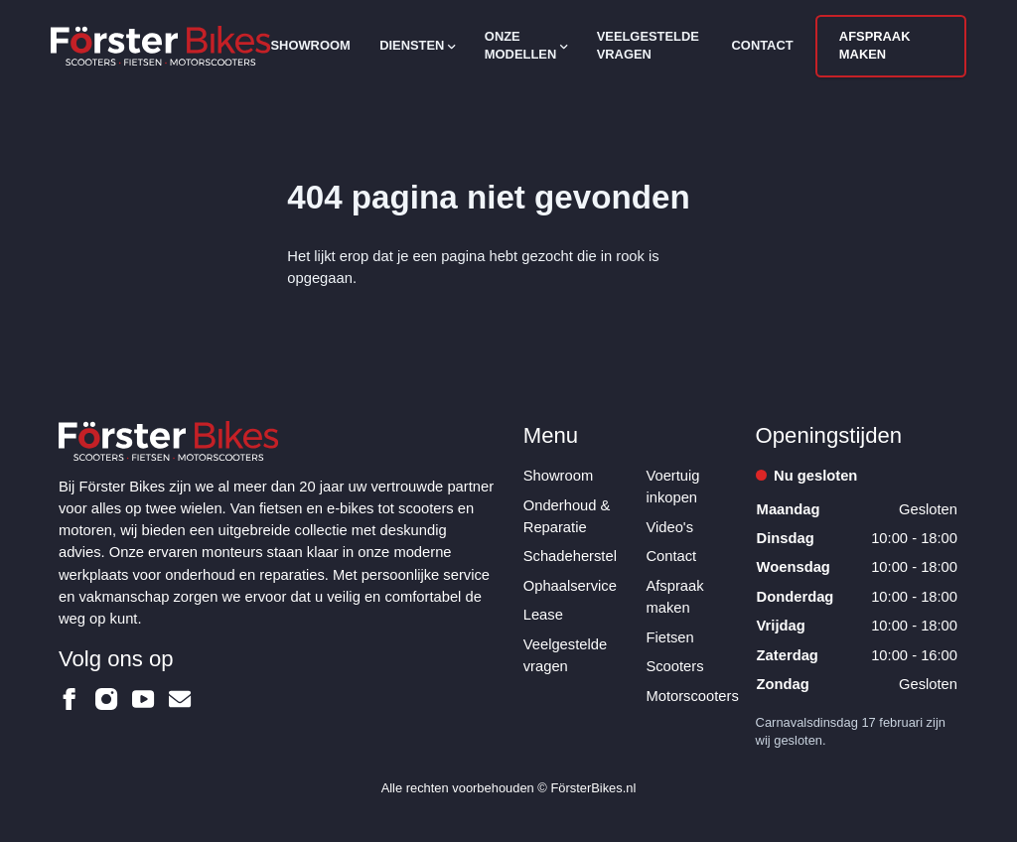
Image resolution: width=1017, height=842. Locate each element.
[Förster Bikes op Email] (180, 699)
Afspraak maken (875, 45)
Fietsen (669, 637)
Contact (763, 45)
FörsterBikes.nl (593, 787)
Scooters (674, 666)
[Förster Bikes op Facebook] (69, 699)
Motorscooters (692, 696)
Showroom (310, 45)
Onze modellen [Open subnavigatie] (526, 45)
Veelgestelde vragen (648, 45)
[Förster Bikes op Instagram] (106, 699)
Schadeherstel (570, 556)
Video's (669, 527)
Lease (543, 615)
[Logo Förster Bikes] (160, 46)
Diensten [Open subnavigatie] (417, 45)
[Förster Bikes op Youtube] (143, 699)
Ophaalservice (570, 586)
